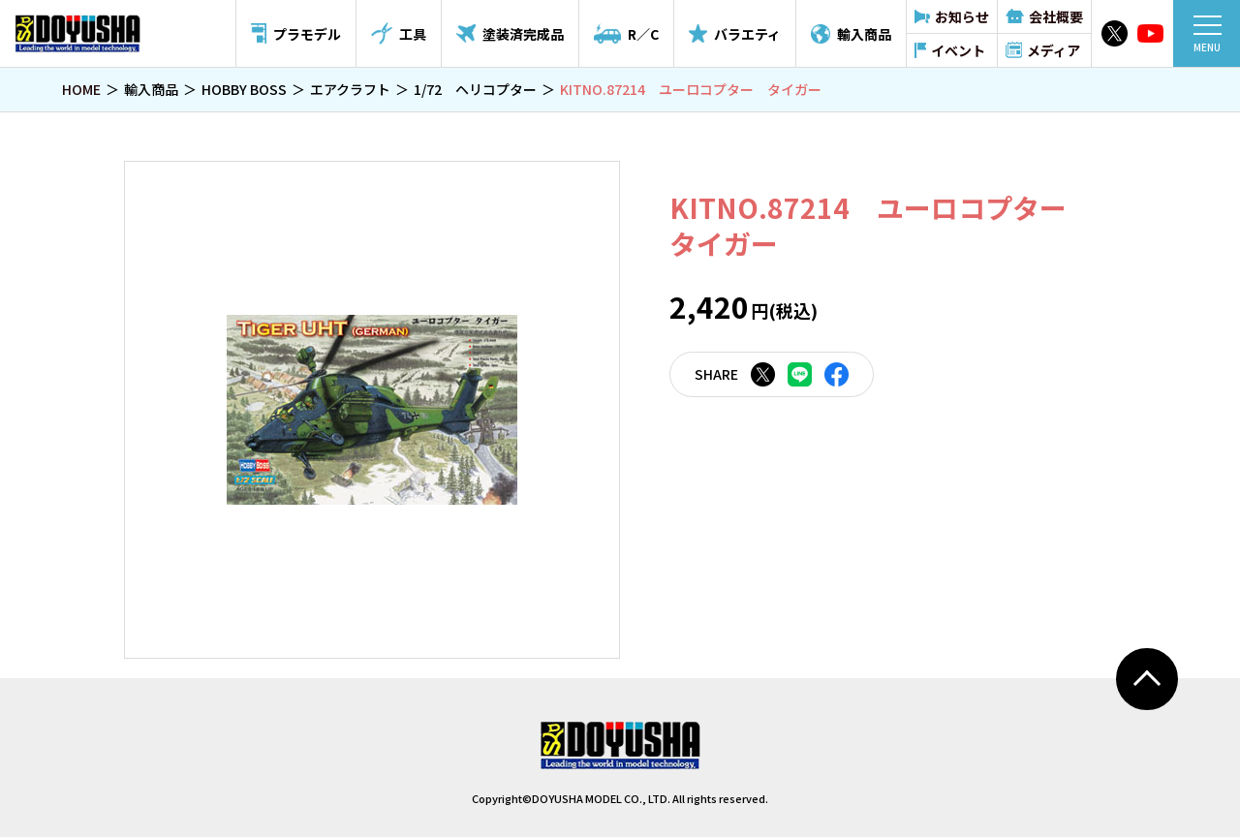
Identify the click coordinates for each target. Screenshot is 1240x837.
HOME (81, 89)
